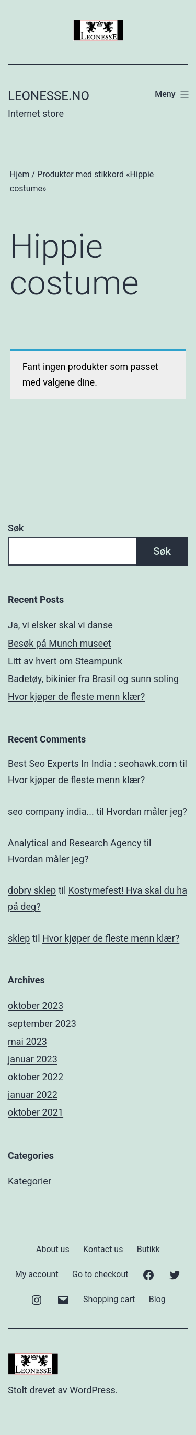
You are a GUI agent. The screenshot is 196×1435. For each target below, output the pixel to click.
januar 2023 (32, 1059)
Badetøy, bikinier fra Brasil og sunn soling (93, 678)
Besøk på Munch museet (59, 643)
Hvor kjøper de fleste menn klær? (76, 696)
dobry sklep (32, 890)
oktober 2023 (35, 1005)
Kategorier (29, 1181)
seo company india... (51, 811)
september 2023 (42, 1023)
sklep (19, 938)
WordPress (92, 1389)
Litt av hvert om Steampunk (65, 660)
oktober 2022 (35, 1076)
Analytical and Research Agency (74, 842)
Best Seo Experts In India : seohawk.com (92, 763)
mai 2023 (27, 1041)
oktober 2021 (35, 1112)
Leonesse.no (48, 96)
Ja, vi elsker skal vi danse (60, 625)
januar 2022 (32, 1094)
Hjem (20, 174)
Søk (16, 528)
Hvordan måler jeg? (146, 811)
